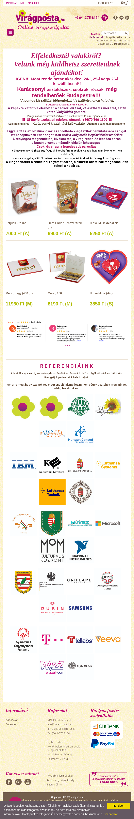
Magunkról (34, 3)
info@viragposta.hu (59, 724)
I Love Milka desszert (104, 223)
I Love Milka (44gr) (102, 293)
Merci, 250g (56, 293)
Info (22, 3)
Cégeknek (11, 724)
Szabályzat (110, 814)
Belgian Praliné (16, 223)
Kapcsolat (11, 3)
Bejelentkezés (105, 3)
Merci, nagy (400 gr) (19, 293)
